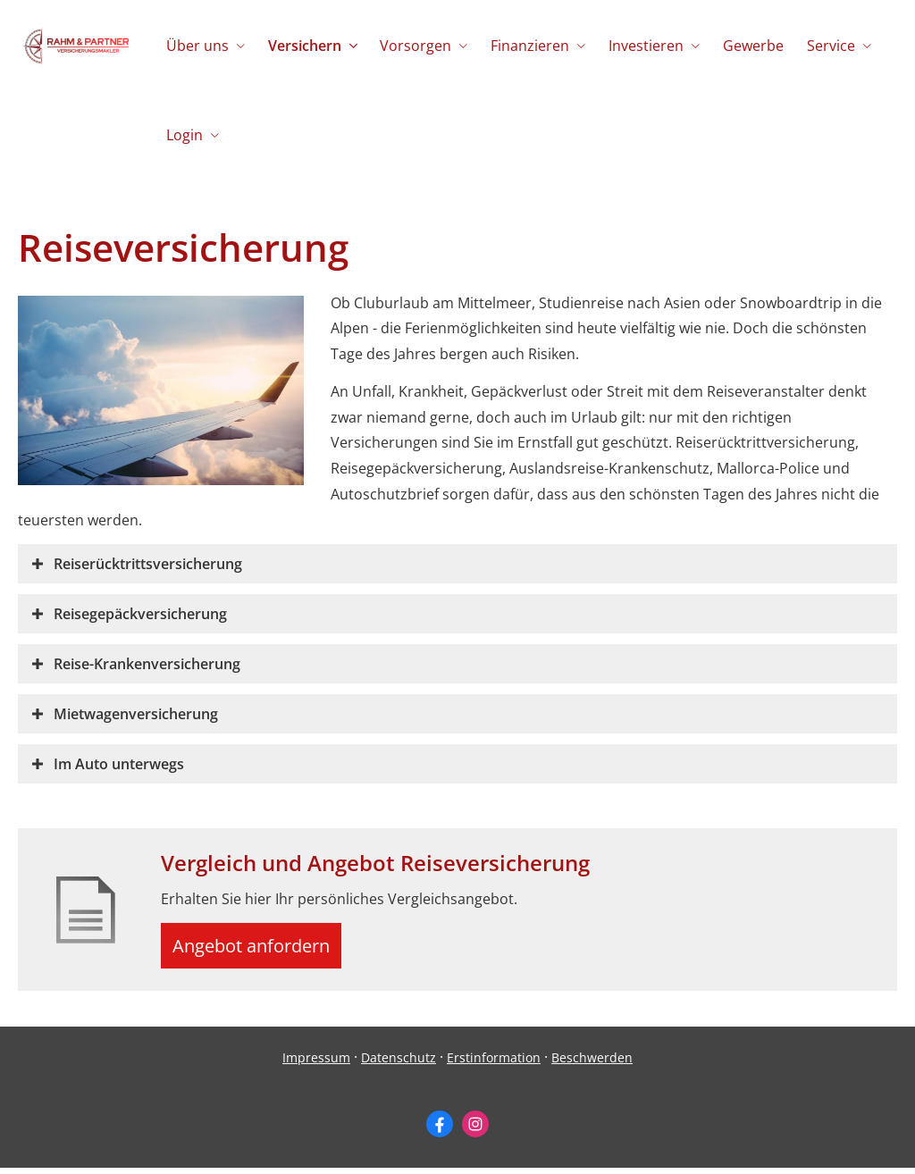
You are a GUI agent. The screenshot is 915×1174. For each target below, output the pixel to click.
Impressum (316, 1064)
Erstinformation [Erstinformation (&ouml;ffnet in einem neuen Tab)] (494, 1064)
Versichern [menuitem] (302, 45)
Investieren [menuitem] (638, 45)
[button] (148, 564)
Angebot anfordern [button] (259, 948)
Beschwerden (592, 1064)
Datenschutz (398, 1064)
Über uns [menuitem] (196, 45)
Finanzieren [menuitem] (524, 45)
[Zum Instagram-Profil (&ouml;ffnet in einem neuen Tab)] (475, 1131)
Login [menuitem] (183, 135)
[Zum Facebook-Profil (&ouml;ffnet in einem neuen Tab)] (439, 1131)
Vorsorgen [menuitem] (412, 45)
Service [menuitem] (820, 45)
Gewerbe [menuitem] (744, 45)
